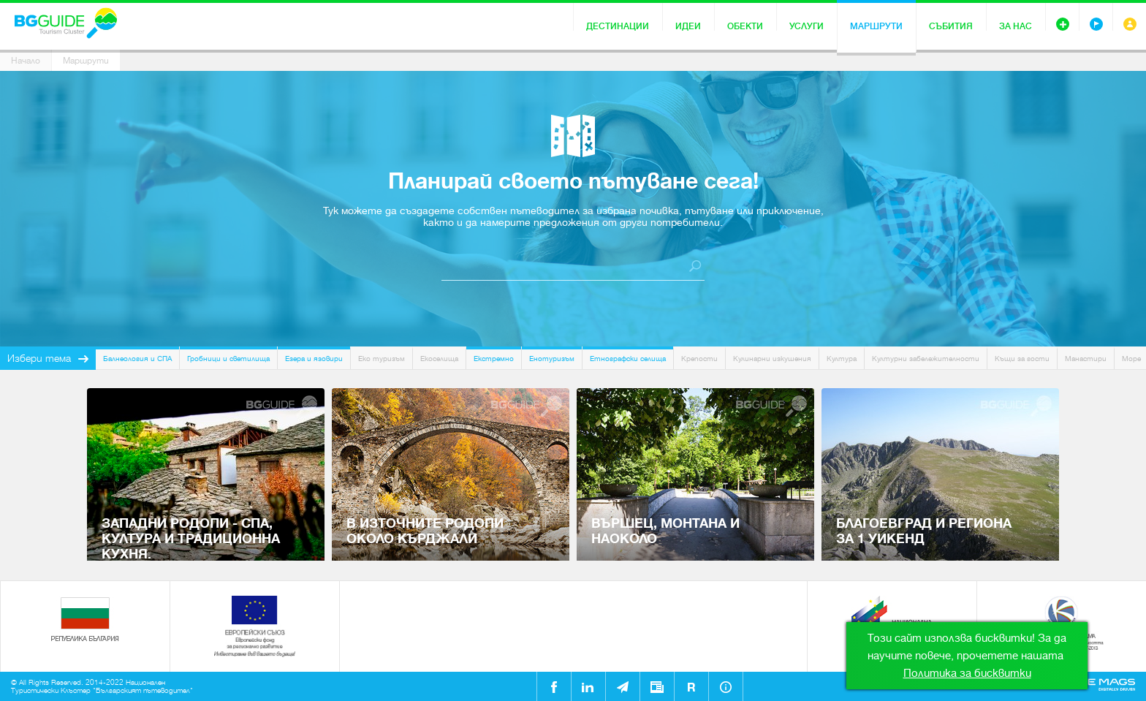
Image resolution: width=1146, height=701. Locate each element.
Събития (951, 26)
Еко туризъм (381, 359)
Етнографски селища (628, 359)
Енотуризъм (551, 359)
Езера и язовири (314, 359)
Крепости (699, 359)
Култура (842, 359)
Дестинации (617, 26)
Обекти (745, 26)
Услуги (806, 26)
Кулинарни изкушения (772, 359)
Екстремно (494, 359)
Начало (25, 61)
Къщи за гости (1022, 359)
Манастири (1086, 359)
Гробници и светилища (228, 359)
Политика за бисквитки (967, 673)
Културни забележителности (925, 359)
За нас (1015, 26)
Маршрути (876, 26)
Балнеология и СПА (137, 359)
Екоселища (439, 359)
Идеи (688, 26)
